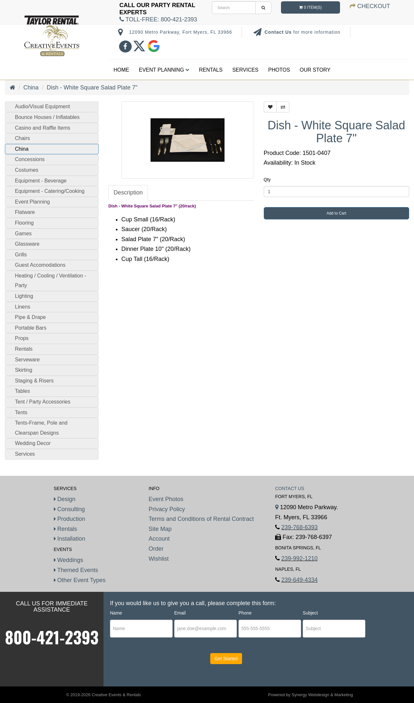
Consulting (69, 509)
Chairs (22, 138)
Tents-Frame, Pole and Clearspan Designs (41, 428)
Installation (69, 538)
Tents (21, 412)
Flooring (24, 223)
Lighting (24, 296)
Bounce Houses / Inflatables (47, 117)
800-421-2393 (52, 637)
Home (121, 70)
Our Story (315, 70)
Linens (22, 307)
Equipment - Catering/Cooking (49, 191)
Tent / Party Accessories (42, 401)
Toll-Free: (158, 19)
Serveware (27, 359)
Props (22, 338)
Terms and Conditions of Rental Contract (201, 519)
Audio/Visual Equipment (42, 106)
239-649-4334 (299, 580)
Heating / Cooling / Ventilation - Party (50, 280)
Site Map (160, 529)
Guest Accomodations (40, 265)
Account (159, 538)
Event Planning (164, 70)
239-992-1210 (299, 558)
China (31, 87)
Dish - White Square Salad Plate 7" (92, 87)
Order (156, 548)
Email (180, 612)
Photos (279, 70)
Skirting (23, 370)
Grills (21, 254)
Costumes (26, 170)
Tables (22, 391)
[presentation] (149, 665)
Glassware (27, 244)
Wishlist (159, 559)
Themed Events (76, 570)
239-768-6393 (299, 527)
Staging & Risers (34, 380)
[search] (234, 7)
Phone (244, 612)
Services (245, 70)
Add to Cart (336, 213)
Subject (310, 612)
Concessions (30, 159)
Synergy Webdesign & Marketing (322, 694)
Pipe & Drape (30, 317)
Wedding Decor (33, 443)
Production (69, 519)
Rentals (211, 70)
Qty (267, 179)
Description (128, 192)
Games (23, 233)
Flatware (25, 212)
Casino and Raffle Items (42, 128)
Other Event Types (80, 580)
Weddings (68, 560)
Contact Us (278, 32)
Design (65, 499)
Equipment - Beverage (41, 180)
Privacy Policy (167, 509)
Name (116, 612)
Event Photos (166, 499)
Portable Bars (30, 328)
